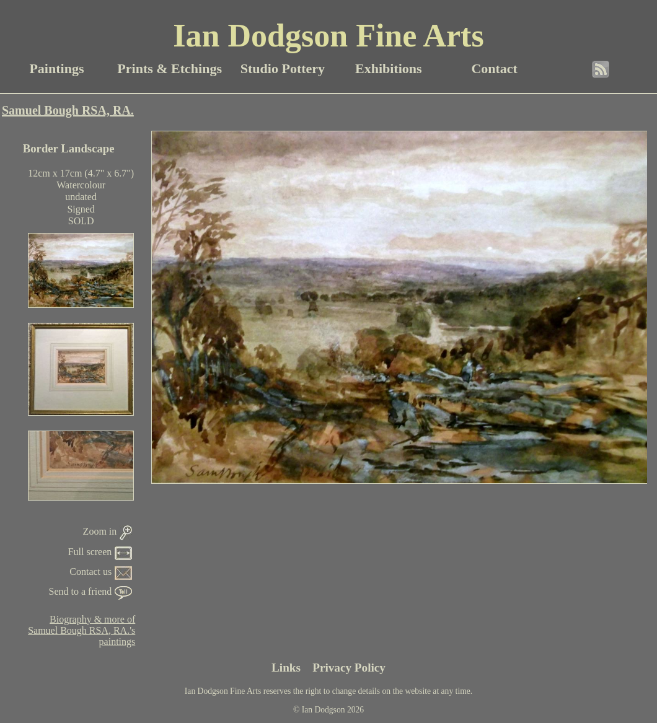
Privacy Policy (349, 667)
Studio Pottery (282, 68)
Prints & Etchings (169, 68)
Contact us (100, 571)
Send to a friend (91, 591)
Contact (494, 68)
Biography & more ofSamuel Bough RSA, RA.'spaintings (81, 630)
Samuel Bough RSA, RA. (68, 110)
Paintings (56, 68)
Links (286, 667)
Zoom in (108, 531)
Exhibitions (388, 68)
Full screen (100, 551)
